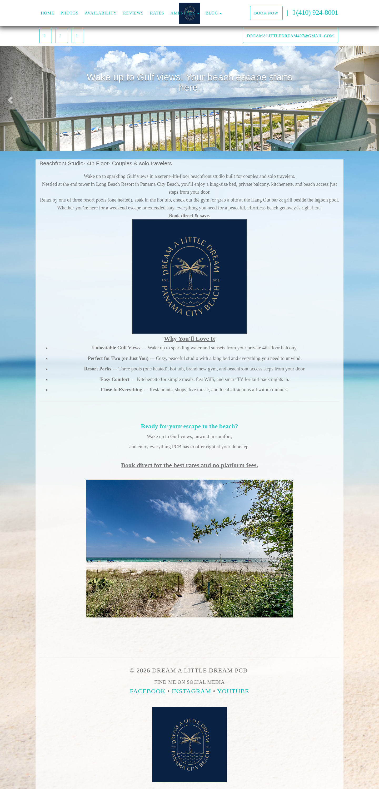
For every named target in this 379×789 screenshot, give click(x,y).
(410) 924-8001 (315, 12)
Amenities (183, 13)
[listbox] (189, 98)
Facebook (148, 691)
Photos (69, 13)
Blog (212, 13)
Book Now (266, 13)
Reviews (133, 13)
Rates (157, 13)
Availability (101, 13)
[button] (9, 98)
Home (47, 13)
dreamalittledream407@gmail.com (290, 35)
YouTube (233, 691)
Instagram (191, 691)
